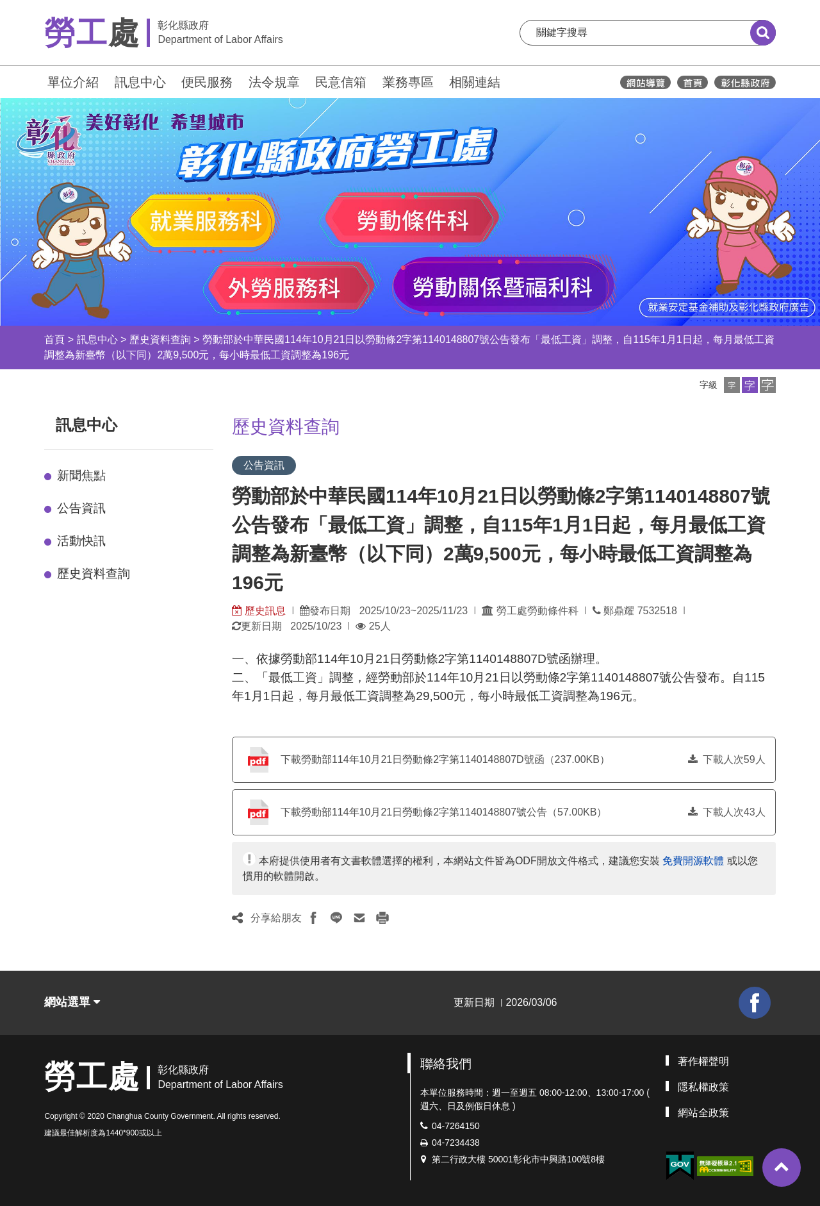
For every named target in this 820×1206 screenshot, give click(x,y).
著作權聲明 (703, 1061)
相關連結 (474, 82)
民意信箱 (340, 82)
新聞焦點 (81, 475)
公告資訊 (81, 508)
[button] (732, 385)
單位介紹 (73, 82)
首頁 (54, 339)
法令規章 (274, 82)
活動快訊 (81, 541)
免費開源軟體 (693, 860)
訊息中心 (140, 82)
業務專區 (408, 82)
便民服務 (207, 82)
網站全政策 (703, 1112)
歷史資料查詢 (160, 339)
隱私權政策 (703, 1087)
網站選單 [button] (72, 1002)
